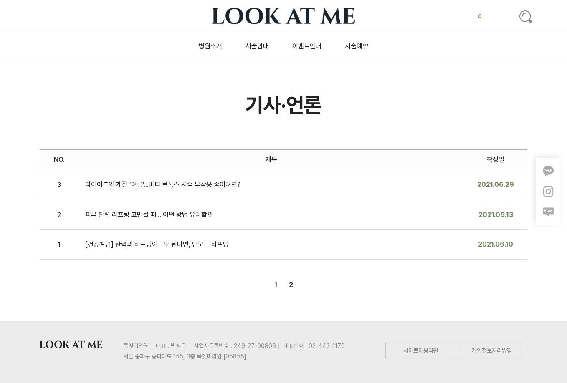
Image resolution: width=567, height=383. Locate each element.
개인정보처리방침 (492, 350)
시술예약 (356, 46)
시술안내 (257, 46)
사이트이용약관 (420, 350)
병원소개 (210, 46)
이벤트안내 (306, 46)
